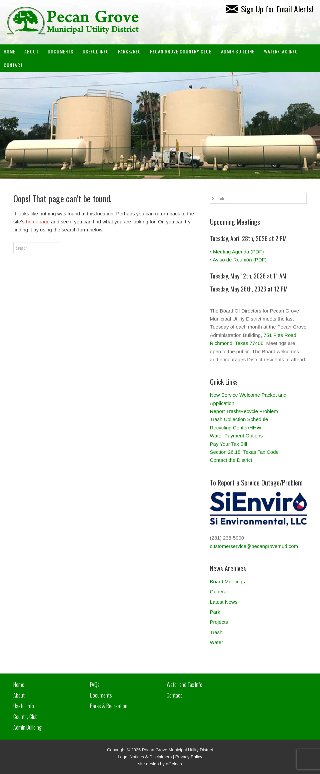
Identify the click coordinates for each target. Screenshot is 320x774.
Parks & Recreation (108, 706)
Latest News (224, 602)
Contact (13, 64)
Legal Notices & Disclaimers (145, 756)
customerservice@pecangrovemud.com (254, 546)
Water (216, 642)
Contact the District (231, 460)
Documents (60, 51)
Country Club (25, 717)
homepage (38, 221)
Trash (216, 632)
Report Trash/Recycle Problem (244, 411)
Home (9, 51)
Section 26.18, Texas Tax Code (244, 452)
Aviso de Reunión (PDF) (239, 259)
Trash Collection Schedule (239, 419)
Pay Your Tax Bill (228, 444)
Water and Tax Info (184, 685)
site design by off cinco (160, 763)
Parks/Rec (129, 51)
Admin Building (27, 727)
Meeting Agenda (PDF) (238, 251)
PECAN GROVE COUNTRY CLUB (181, 51)
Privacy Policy (188, 756)
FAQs (95, 685)
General (219, 591)
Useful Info (96, 51)
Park (215, 612)
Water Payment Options (236, 435)
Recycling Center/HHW (235, 427)
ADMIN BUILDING (238, 51)
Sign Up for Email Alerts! (269, 9)
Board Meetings (227, 581)
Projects (219, 622)
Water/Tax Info (281, 51)
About (31, 51)
